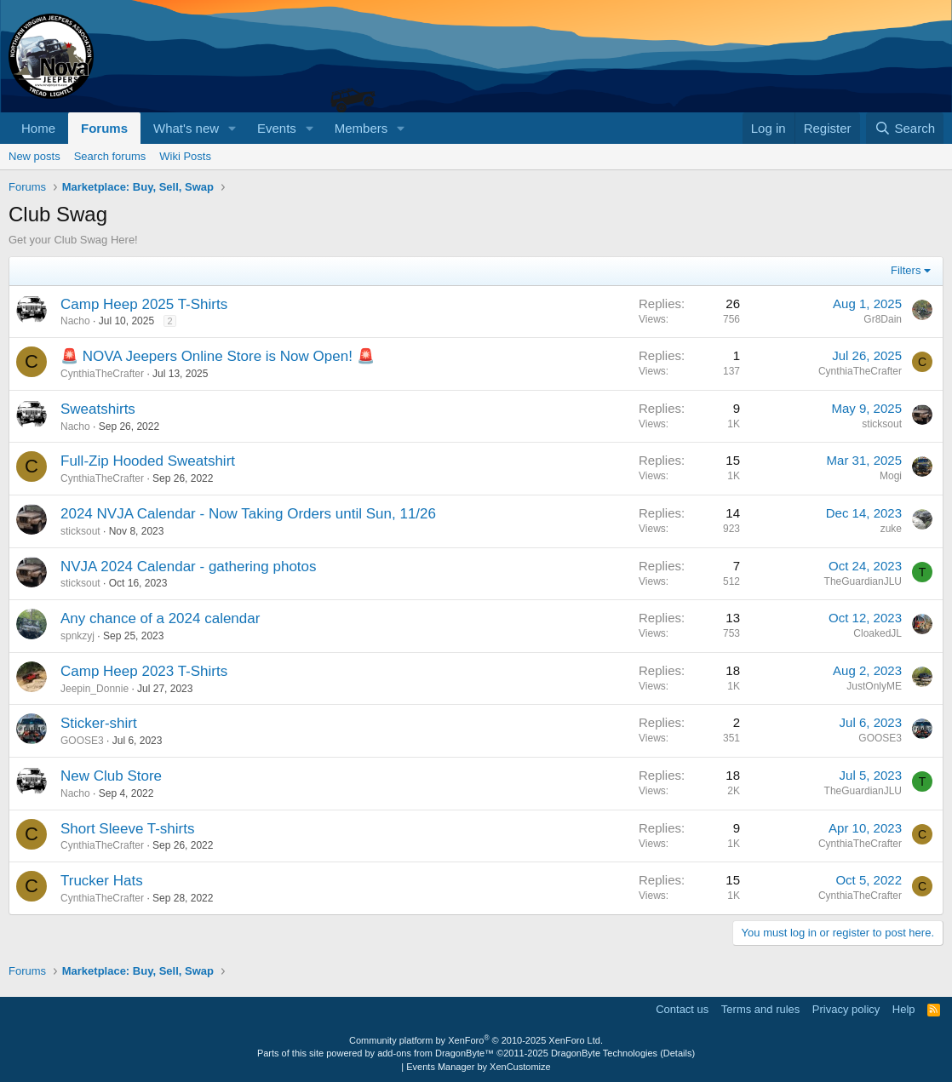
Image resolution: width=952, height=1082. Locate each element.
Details (677, 1053)
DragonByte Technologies (604, 1053)
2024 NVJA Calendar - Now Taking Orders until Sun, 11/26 (248, 514)
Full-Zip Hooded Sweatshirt (147, 461)
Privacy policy (846, 1009)
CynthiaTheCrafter (102, 374)
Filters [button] (905, 270)
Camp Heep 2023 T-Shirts (143, 671)
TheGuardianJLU (863, 581)
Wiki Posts (185, 156)
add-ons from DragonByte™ (435, 1053)
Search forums (110, 156)
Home (38, 128)
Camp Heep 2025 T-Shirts (143, 304)
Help (903, 1009)
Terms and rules (760, 1009)
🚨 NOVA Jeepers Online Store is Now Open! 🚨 (217, 356)
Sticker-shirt (98, 723)
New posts (34, 156)
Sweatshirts (97, 409)
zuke (891, 529)
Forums (104, 128)
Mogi (891, 476)
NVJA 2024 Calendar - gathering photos (188, 566)
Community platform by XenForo (476, 1040)
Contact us (682, 1009)
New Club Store (111, 776)
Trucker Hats (101, 881)
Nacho (75, 321)
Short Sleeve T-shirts (127, 829)
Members (361, 128)
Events (276, 128)
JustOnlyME (874, 686)
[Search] (904, 128)
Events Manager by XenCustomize (478, 1067)
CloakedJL (877, 633)
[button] (232, 128)
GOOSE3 (82, 741)
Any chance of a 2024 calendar (160, 618)
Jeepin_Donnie (94, 689)
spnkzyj (77, 636)
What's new (186, 128)
